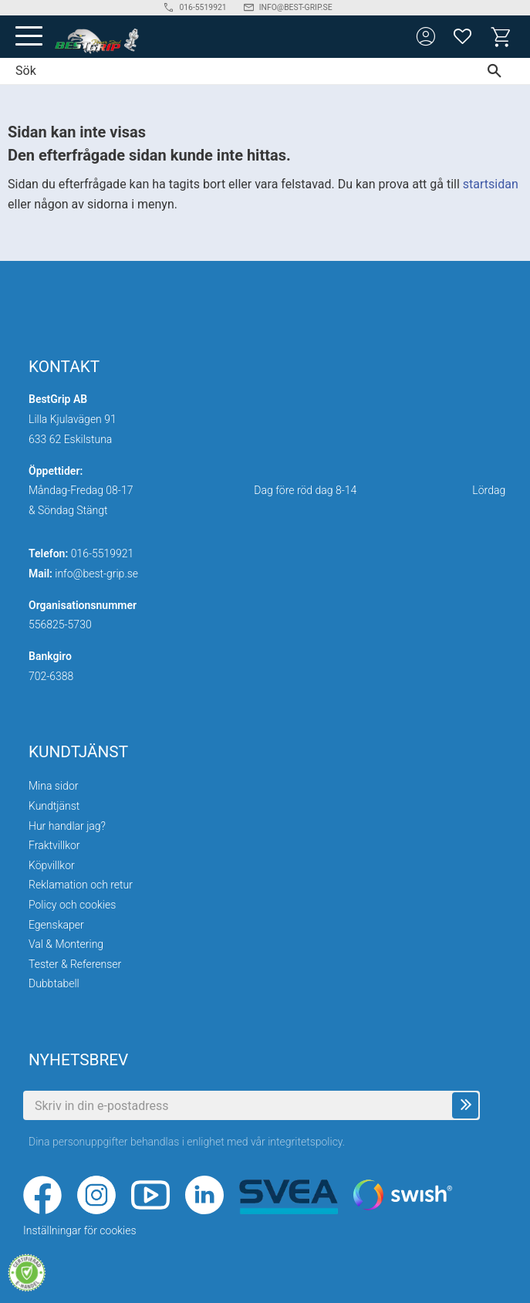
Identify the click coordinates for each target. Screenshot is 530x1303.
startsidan (490, 184)
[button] (28, 36)
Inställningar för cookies (80, 1230)
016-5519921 (102, 553)
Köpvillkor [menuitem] (52, 865)
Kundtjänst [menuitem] (54, 806)
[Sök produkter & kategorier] (233, 71)
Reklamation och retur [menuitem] (81, 884)
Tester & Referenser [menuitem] (75, 964)
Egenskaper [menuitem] (56, 925)
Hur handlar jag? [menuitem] (67, 826)
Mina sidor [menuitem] (53, 786)
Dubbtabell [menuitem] (54, 983)
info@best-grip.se (96, 573)
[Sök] (498, 71)
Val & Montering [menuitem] (66, 944)
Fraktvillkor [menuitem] (54, 845)
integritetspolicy (305, 1141)
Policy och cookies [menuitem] (72, 905)
